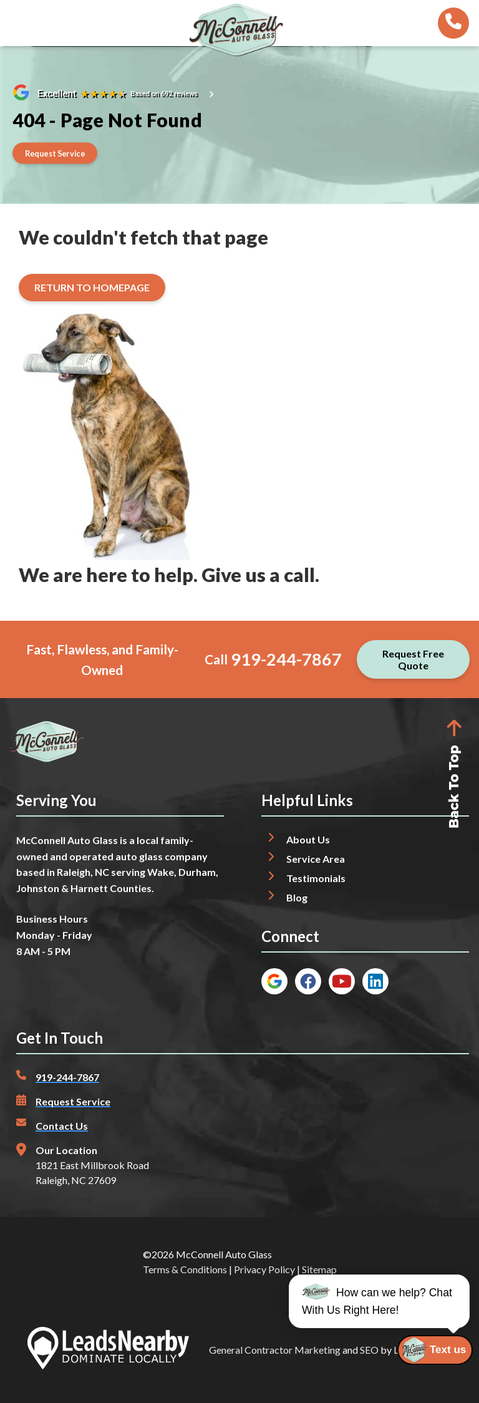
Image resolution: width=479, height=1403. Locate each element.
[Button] (54, 153)
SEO (369, 1350)
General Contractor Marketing (275, 1350)
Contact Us (62, 1126)
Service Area (315, 859)
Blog (296, 897)
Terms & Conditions (185, 1269)
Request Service (73, 1101)
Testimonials (316, 878)
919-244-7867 (286, 659)
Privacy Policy (264, 1269)
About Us (308, 839)
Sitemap (319, 1269)
